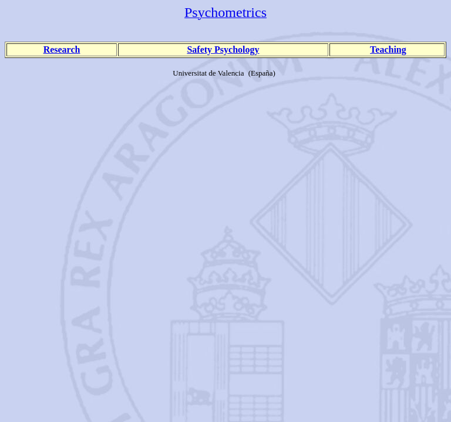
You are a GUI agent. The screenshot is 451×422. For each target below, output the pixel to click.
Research (61, 50)
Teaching (388, 50)
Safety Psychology (223, 50)
